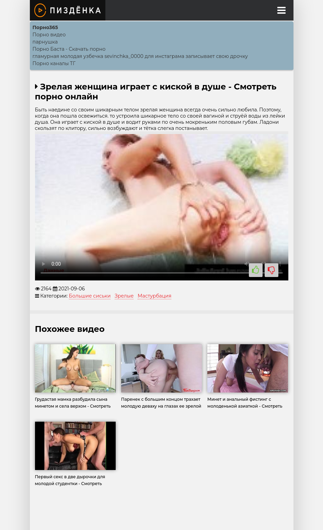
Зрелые (124, 296)
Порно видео (49, 35)
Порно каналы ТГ (54, 63)
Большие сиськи (90, 296)
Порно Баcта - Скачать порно (69, 49)
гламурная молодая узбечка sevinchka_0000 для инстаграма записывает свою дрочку (140, 56)
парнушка (45, 42)
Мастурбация (154, 296)
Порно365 (45, 27)
